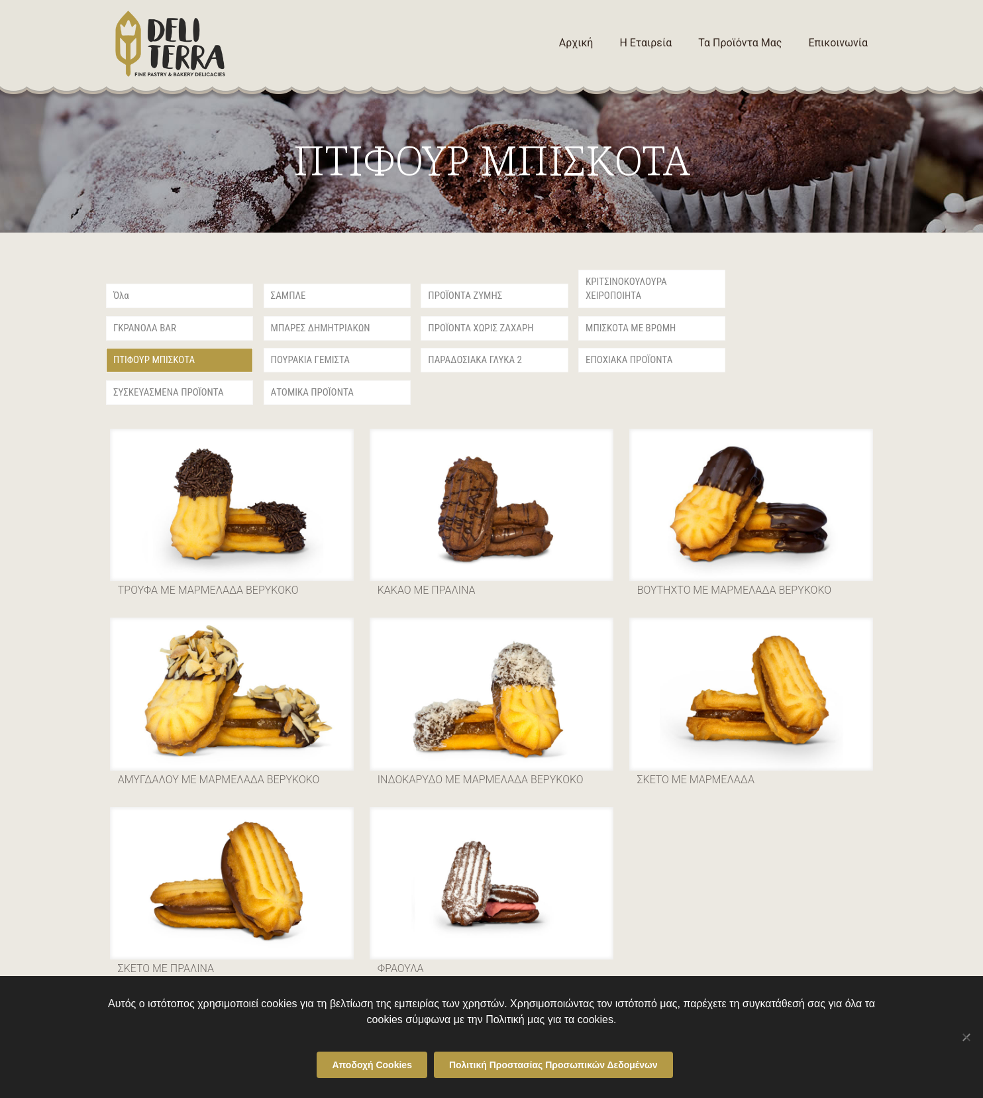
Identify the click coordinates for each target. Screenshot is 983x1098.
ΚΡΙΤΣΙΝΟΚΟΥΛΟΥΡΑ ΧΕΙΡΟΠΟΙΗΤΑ (626, 289)
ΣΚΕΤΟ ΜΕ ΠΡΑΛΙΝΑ (166, 968)
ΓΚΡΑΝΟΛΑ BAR (144, 328)
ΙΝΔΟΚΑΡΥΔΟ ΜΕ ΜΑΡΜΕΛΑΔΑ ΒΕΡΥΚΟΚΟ (481, 779)
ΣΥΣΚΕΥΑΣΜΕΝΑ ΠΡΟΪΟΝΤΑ (168, 392)
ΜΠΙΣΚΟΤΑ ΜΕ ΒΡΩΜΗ (631, 328)
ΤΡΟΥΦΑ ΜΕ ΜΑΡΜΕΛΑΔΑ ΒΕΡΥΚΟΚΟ (208, 590)
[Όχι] (966, 1037)
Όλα (121, 296)
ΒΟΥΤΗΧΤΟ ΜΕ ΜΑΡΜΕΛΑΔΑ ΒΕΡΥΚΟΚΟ (734, 590)
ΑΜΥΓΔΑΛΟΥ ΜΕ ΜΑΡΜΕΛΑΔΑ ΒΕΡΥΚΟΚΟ (219, 779)
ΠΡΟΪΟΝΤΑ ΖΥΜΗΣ (465, 296)
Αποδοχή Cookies (372, 1065)
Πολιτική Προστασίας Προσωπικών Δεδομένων (553, 1065)
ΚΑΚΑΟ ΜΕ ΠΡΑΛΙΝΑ (427, 590)
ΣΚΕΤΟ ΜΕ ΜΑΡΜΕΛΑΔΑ (695, 779)
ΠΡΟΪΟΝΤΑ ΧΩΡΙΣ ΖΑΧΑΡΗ (480, 328)
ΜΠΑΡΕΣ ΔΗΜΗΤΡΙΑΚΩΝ (320, 328)
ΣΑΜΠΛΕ (288, 296)
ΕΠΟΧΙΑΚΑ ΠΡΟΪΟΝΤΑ (629, 360)
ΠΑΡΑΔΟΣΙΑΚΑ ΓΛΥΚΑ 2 (475, 360)
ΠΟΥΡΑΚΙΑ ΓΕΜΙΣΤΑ (310, 360)
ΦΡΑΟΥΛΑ (401, 968)
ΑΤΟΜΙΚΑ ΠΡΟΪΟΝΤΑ (312, 392)
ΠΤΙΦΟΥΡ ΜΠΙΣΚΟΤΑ (154, 360)
